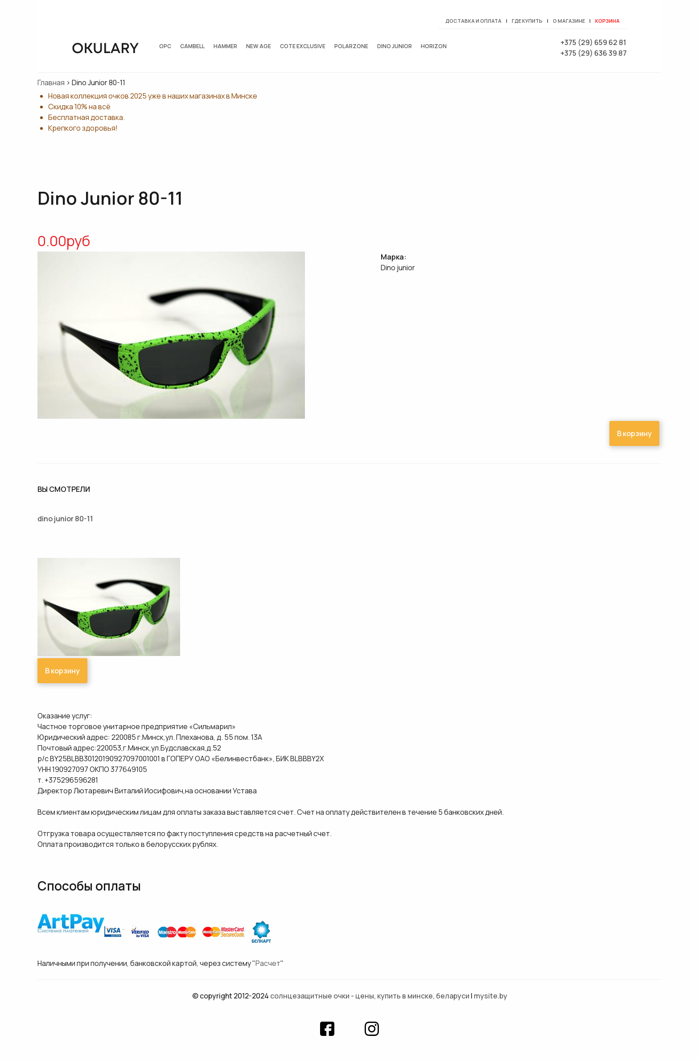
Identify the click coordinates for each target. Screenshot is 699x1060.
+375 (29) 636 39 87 (593, 53)
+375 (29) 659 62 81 (593, 42)
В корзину (634, 433)
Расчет (267, 963)
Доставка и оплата (473, 20)
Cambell (192, 46)
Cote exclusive (302, 46)
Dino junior (394, 46)
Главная (51, 82)
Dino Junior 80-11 (65, 519)
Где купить (527, 20)
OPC (165, 46)
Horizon (434, 46)
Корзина (607, 20)
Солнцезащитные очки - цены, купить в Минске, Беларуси (369, 996)
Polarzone (351, 46)
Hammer (225, 46)
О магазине (569, 20)
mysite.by (490, 996)
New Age (258, 46)
